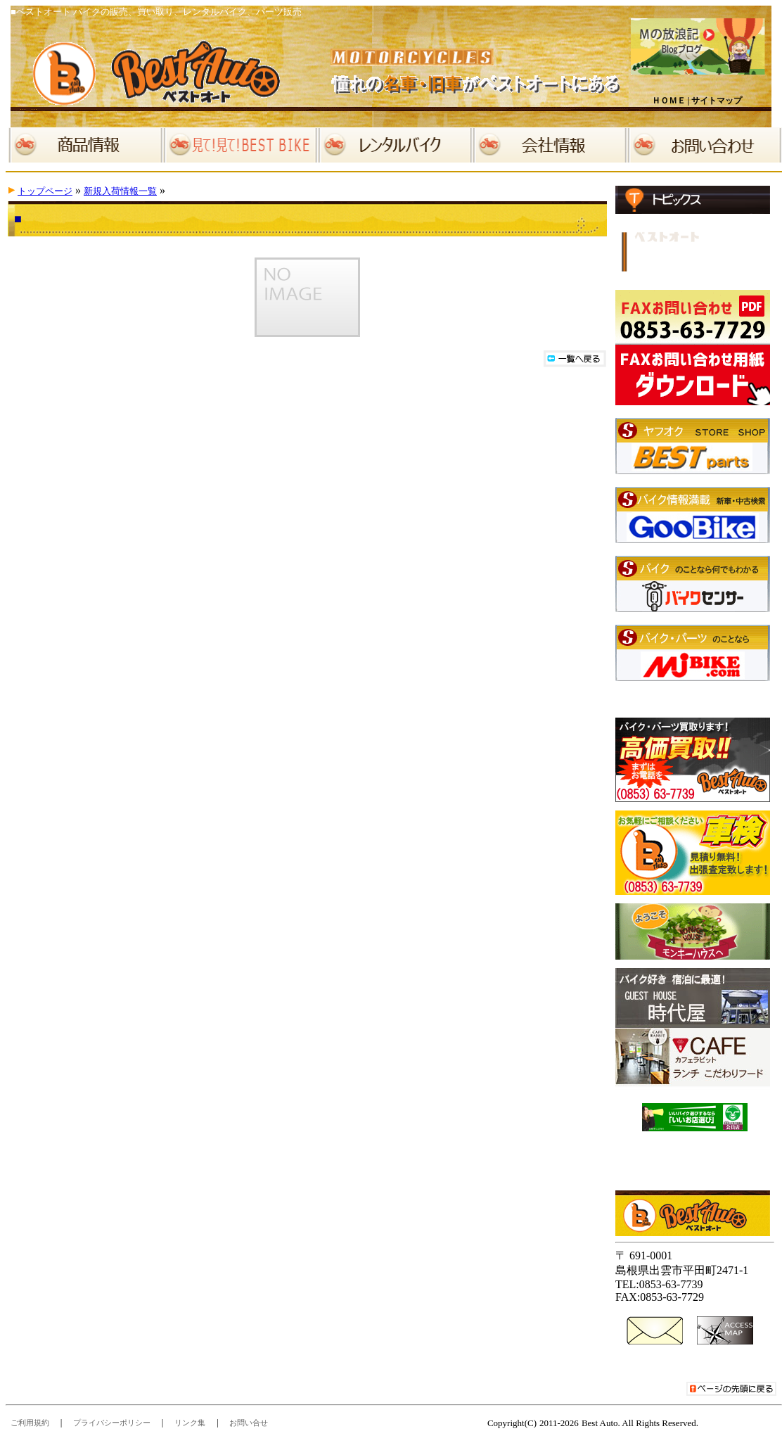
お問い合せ (248, 1422)
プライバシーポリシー (111, 1422)
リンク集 (189, 1422)
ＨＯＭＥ (669, 101)
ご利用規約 (30, 1422)
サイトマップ (716, 101)
